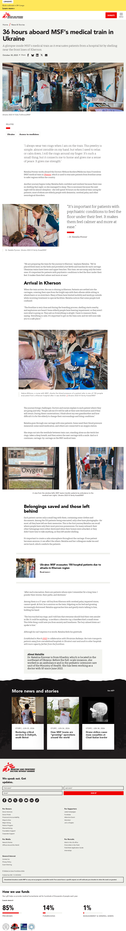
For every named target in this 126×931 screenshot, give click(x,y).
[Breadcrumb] (63, 24)
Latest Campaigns (70, 812)
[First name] (32, 788)
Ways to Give (6, 820)
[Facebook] (4, 800)
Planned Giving (7, 828)
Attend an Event (69, 817)
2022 (45, 638)
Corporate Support (8, 834)
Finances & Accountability (10, 817)
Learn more (8, 8)
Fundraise (67, 814)
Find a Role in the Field (71, 845)
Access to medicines (29, 134)
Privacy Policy (6, 862)
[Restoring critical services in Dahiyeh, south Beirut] (28, 723)
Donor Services (7, 812)
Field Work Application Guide (73, 848)
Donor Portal (6, 814)
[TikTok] (37, 800)
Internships (68, 850)
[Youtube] (26, 800)
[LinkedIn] (32, 800)
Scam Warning (7, 865)
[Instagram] (21, 800)
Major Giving (6, 823)
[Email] (32, 793)
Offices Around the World (10, 845)
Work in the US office (71, 842)
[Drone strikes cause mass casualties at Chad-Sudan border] (98, 723)
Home (5, 25)
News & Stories (18, 25)
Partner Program (7, 825)
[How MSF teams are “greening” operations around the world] (63, 723)
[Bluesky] (10, 800)
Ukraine (11, 134)
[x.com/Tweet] (15, 800)
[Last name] (94, 788)
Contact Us (5, 859)
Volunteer (67, 820)
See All (110, 691)
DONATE (111, 15)
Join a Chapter (69, 823)
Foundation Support (8, 831)
